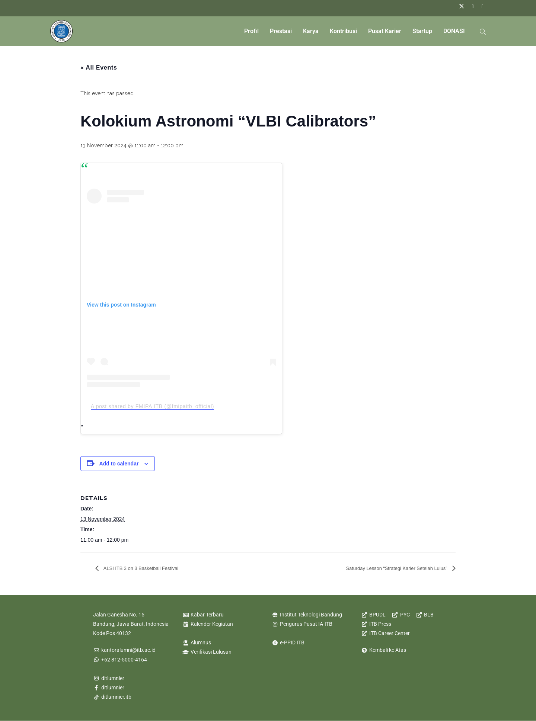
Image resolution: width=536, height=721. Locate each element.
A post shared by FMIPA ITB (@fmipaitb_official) (152, 406)
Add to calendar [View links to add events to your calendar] (119, 464)
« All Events (98, 67)
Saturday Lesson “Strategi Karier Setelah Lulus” (385, 568)
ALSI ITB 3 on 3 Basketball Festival (149, 568)
